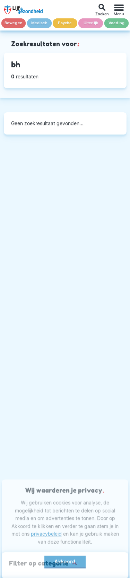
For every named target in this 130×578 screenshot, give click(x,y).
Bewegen (14, 23)
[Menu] (119, 9)
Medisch (39, 23)
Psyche (65, 23)
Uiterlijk (91, 23)
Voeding (116, 23)
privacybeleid (46, 535)
